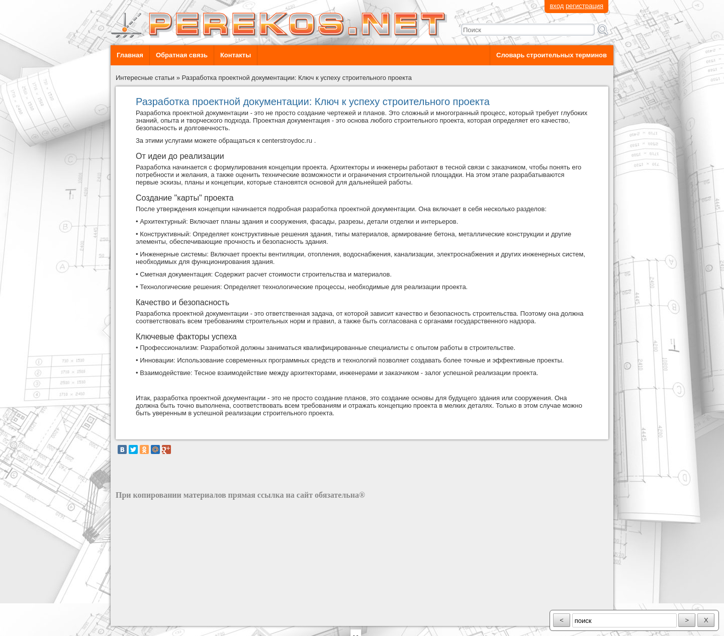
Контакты (235, 55)
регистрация (584, 6)
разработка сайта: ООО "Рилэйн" (166, 617)
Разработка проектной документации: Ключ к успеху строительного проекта (297, 77)
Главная (130, 55)
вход (557, 6)
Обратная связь (182, 55)
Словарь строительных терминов (551, 55)
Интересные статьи (145, 77)
